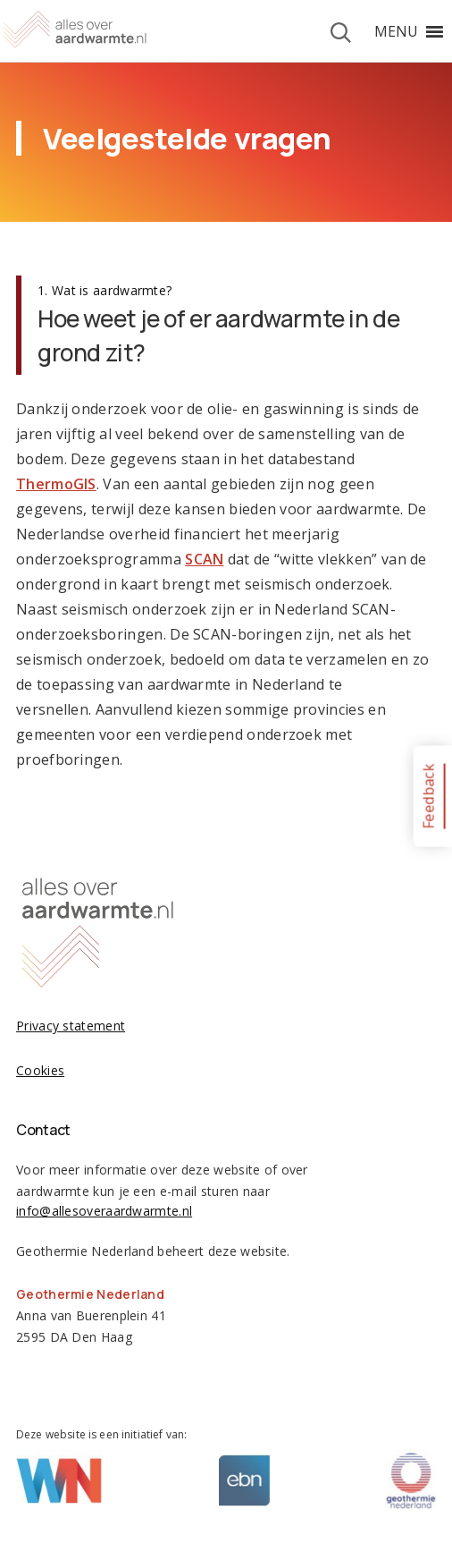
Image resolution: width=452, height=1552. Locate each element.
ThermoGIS (56, 484)
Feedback (428, 795)
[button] (396, 31)
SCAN (204, 559)
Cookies (40, 1070)
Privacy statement (70, 1025)
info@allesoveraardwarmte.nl (104, 1210)
